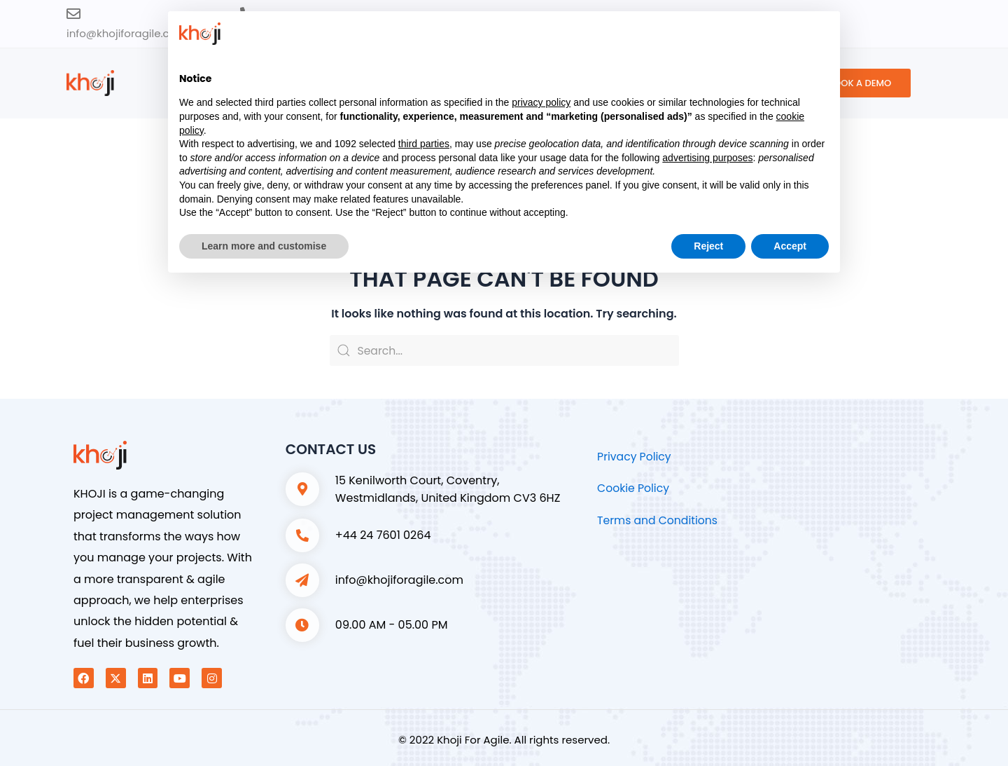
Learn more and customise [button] (264, 246)
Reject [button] (708, 246)
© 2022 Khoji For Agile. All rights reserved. (504, 739)
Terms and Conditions (658, 520)
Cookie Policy (634, 488)
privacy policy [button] (541, 102)
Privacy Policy (635, 457)
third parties (423, 143)
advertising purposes (707, 157)
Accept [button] (790, 246)
